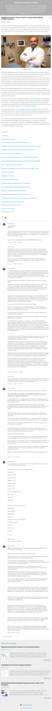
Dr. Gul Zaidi (22, 113)
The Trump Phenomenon (7, 172)
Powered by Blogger (26, 705)
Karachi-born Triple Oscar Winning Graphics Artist (14, 190)
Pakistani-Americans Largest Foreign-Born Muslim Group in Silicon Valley (20, 168)
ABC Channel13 (12, 92)
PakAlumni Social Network (7, 211)
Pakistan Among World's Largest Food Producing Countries (20, 647)
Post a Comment (7, 636)
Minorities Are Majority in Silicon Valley (11, 205)
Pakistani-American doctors (24, 111)
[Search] (50, 3)
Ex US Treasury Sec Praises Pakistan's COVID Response (15, 142)
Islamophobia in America (7, 176)
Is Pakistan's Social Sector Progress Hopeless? (16, 665)
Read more (47, 660)
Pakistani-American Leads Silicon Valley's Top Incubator (15, 183)
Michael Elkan (29, 708)
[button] (50, 18)
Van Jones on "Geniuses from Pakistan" (11, 153)
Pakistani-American (34, 102)
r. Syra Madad (25, 102)
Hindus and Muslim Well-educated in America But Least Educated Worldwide (20, 161)
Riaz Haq (9, 223)
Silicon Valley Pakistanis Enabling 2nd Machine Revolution (16, 187)
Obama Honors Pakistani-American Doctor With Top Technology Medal (19, 157)
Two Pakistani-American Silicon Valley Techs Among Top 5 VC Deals (19, 198)
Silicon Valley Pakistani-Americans (10, 179)
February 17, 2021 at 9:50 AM (14, 264)
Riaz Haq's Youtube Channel (8, 208)
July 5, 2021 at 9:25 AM (13, 457)
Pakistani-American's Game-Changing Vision (12, 202)
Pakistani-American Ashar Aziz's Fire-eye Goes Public (15, 194)
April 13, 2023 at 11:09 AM (14, 541)
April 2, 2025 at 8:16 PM (13, 632)
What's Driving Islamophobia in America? (11, 164)
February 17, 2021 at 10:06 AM (15, 372)
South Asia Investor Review (26, 3)
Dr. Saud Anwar (7, 113)
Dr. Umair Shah (38, 113)
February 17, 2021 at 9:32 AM (14, 242)
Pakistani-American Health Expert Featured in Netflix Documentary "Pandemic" (21, 146)
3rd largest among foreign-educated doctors (31, 109)
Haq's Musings (5, 135)
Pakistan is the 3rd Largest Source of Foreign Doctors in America (18, 150)
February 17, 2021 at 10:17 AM (15, 384)
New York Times (23, 81)
